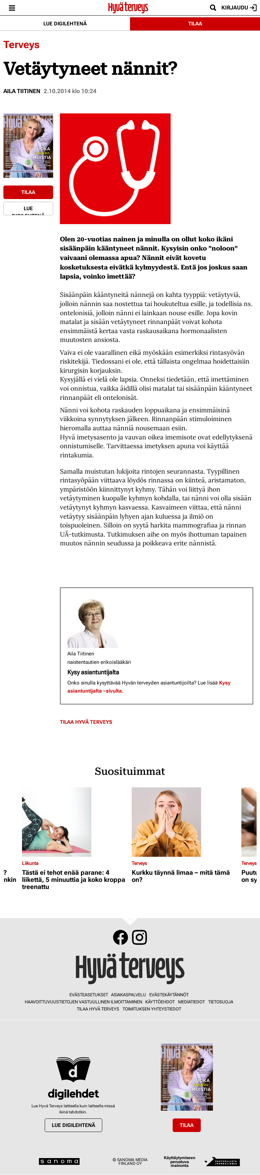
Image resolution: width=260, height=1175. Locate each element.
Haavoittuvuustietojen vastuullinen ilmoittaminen (83, 1001)
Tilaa (195, 24)
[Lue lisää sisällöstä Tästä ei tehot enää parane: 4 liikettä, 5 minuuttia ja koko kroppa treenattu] (75, 822)
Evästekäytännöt (169, 994)
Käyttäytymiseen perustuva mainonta (179, 1161)
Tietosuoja (220, 1001)
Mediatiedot (191, 1001)
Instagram (139, 937)
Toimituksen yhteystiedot (152, 1008)
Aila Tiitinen (21, 91)
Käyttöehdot (160, 1001)
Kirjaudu (239, 7)
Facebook (120, 937)
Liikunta (30, 863)
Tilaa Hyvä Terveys (86, 722)
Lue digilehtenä (65, 24)
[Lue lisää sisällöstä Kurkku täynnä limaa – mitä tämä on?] (185, 822)
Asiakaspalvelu (128, 994)
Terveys (21, 44)
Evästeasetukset (88, 994)
